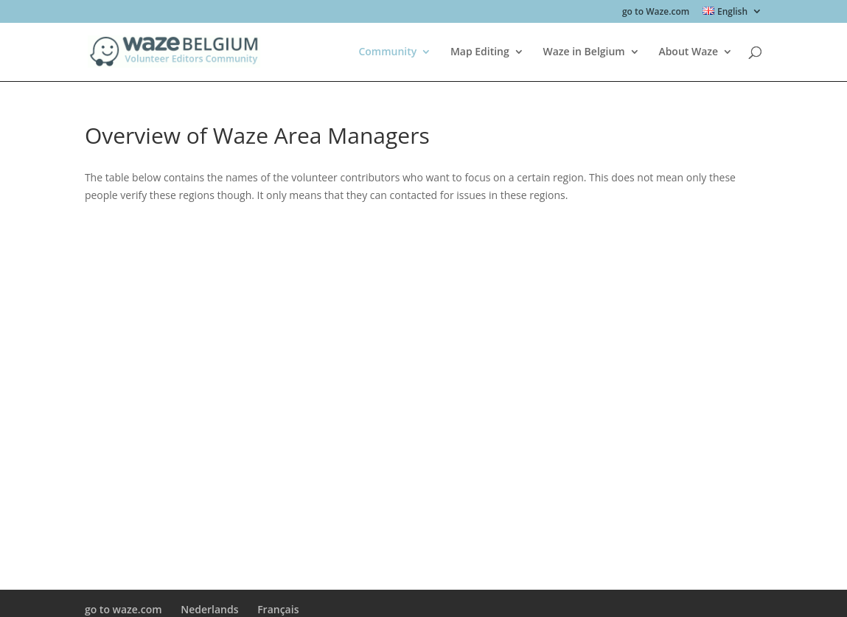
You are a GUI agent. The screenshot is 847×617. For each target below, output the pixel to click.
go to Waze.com (655, 12)
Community (387, 52)
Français (278, 609)
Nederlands (209, 609)
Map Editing (479, 52)
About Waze (688, 52)
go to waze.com (123, 609)
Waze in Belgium (583, 52)
